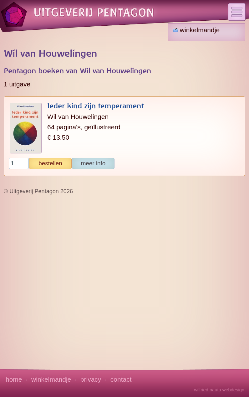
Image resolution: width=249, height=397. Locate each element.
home (14, 379)
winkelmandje (51, 379)
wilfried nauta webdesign (219, 389)
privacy (90, 379)
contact (121, 379)
